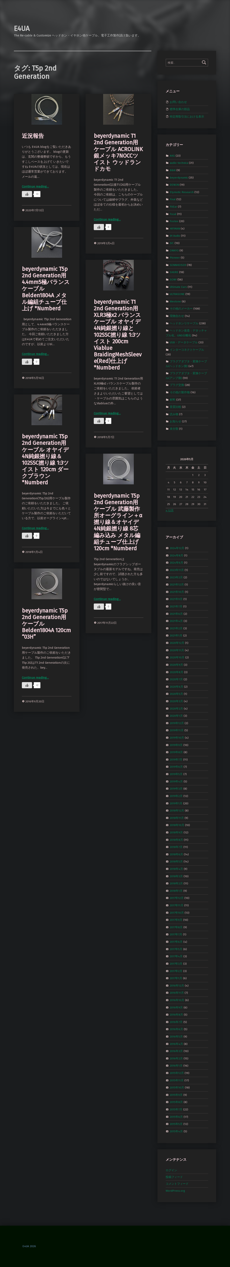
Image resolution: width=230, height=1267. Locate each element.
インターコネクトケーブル (187, 349)
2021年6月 (176, 613)
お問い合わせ (178, 102)
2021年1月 (176, 635)
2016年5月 (176, 1036)
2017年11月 (176, 905)
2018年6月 (176, 854)
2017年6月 (176, 942)
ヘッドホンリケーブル (184, 323)
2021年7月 (176, 606)
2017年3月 (176, 963)
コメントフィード (177, 1184)
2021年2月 (176, 628)
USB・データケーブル (184, 342)
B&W (173, 170)
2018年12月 (177, 810)
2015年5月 (176, 1124)
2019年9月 (176, 745)
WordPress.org (175, 1190)
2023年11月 (177, 570)
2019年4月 (176, 781)
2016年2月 (176, 1058)
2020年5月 (176, 694)
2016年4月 (176, 1043)
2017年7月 (176, 934)
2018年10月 (177, 825)
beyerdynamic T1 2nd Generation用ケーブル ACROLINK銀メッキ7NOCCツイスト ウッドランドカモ (118, 152)
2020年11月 (177, 650)
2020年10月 (177, 657)
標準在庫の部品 (180, 109)
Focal (173, 214)
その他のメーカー (181, 308)
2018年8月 (176, 839)
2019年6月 (176, 767)
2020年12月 (177, 643)
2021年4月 (176, 621)
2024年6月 (176, 562)
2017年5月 (176, 949)
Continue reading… (35, 186)
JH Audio (175, 235)
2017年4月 (176, 956)
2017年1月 (176, 978)
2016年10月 (177, 1000)
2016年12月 (177, 985)
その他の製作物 (180, 392)
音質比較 (175, 407)
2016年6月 (176, 1029)
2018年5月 (176, 861)
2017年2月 (176, 971)
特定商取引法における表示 (187, 116)
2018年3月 (176, 876)
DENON (174, 184)
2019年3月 (176, 788)
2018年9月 (176, 832)
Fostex (174, 221)
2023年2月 (176, 577)
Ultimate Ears (178, 286)
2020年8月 (176, 672)
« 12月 (170, 510)
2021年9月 (176, 599)
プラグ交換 (177, 385)
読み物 (174, 414)
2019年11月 (177, 730)
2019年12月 (177, 723)
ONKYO (174, 250)
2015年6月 (176, 1116)
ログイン (171, 1170)
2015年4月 (176, 1131)
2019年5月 (176, 774)
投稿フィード (174, 1177)
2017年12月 (177, 898)
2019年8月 (176, 752)
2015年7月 (176, 1109)
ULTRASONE (177, 294)
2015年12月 (177, 1073)
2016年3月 (176, 1051)
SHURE (174, 272)
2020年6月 (176, 686)
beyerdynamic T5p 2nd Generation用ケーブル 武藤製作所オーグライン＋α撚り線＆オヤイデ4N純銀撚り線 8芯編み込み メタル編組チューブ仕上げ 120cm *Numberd (118, 522)
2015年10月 (177, 1087)
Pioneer (175, 257)
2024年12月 (177, 548)
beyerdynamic (179, 177)
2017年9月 (176, 920)
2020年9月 (176, 665)
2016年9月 (176, 1007)
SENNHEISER (178, 265)
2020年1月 (176, 716)
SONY (173, 279)
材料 (172, 399)
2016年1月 (176, 1065)
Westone (175, 301)
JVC (172, 243)
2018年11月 (177, 817)
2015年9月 (176, 1095)
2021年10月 (177, 592)
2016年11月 (177, 993)
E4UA (22, 28)
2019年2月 (176, 796)
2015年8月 (176, 1102)
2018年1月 (176, 891)
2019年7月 (176, 759)
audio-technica (179, 163)
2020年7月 (176, 679)
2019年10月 (177, 737)
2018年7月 (176, 847)
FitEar (173, 206)
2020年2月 (176, 708)
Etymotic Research (182, 192)
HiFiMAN (175, 228)
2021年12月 (177, 584)
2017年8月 (176, 927)
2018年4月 (176, 869)
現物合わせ (177, 316)
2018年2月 (176, 883)
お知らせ (175, 421)
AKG (172, 155)
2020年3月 (176, 701)
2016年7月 (176, 1022)
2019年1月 (176, 803)
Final (173, 199)
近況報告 (33, 136)
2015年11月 (177, 1080)
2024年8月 (176, 555)
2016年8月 (176, 1014)
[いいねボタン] (27, 194)
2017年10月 (177, 912)
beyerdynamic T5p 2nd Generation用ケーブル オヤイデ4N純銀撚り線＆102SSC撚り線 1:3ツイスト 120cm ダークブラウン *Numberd (45, 459)
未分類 (174, 429)
